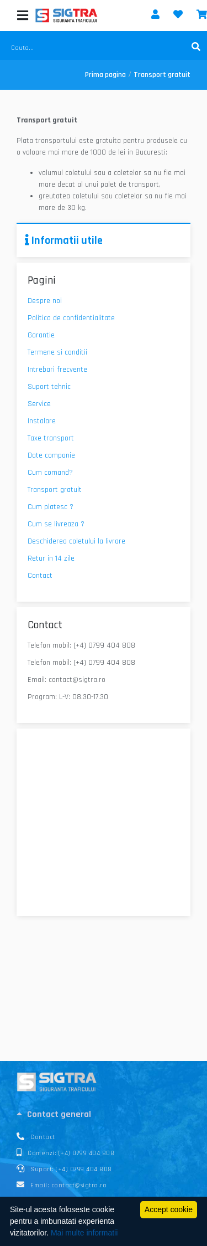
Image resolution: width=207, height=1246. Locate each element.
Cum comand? (50, 473)
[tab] (103, 1114)
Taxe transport (51, 438)
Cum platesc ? (50, 507)
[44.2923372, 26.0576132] (103, 823)
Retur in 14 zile (51, 558)
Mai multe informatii (84, 1232)
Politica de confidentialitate (71, 318)
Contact (40, 576)
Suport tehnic (49, 387)
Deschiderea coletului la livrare (76, 541)
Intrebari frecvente (57, 370)
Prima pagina (105, 75)
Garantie (41, 335)
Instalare (42, 421)
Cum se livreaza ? (56, 524)
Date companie (51, 455)
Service (39, 404)
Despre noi (45, 301)
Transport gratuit (55, 490)
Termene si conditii (57, 352)
